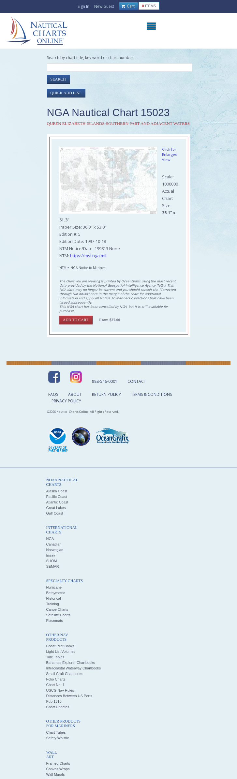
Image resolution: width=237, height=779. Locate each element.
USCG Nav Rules (60, 690)
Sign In (83, 6)
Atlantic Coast (57, 502)
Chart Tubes (56, 732)
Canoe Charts (57, 609)
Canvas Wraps (58, 769)
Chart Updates (57, 707)
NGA (50, 539)
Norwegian (55, 550)
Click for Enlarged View (169, 154)
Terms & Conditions (151, 394)
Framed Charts (58, 763)
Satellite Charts (58, 615)
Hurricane (54, 587)
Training (52, 604)
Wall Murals (55, 774)
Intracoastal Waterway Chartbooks (73, 668)
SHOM (51, 561)
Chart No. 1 (55, 685)
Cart (128, 6)
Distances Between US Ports (69, 696)
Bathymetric (55, 593)
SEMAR (52, 566)
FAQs (53, 394)
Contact (136, 381)
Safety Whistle (57, 738)
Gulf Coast (54, 513)
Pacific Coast (56, 497)
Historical (53, 598)
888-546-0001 (104, 381)
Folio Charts (56, 679)
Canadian (54, 544)
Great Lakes (56, 508)
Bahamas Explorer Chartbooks (70, 663)
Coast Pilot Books (60, 646)
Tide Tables (55, 657)
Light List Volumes (60, 651)
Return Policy (106, 394)
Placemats (54, 620)
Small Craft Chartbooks (64, 674)
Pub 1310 (54, 701)
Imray (50, 555)
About (75, 394)
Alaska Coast (56, 491)
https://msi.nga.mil (88, 256)
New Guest (104, 6)
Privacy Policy (66, 401)
